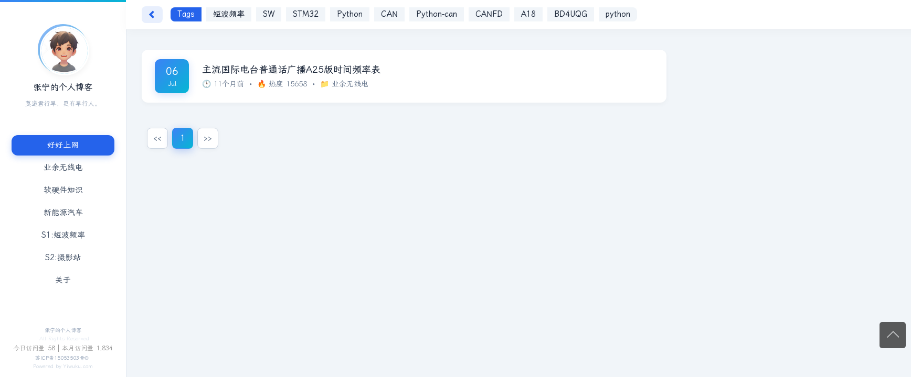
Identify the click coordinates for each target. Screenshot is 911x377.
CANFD (489, 14)
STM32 (306, 14)
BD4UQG (570, 14)
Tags (186, 14)
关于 (63, 280)
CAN (389, 14)
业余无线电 (63, 167)
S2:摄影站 (63, 257)
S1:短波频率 (63, 235)
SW (268, 14)
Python (350, 14)
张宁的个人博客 (63, 330)
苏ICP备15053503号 (59, 358)
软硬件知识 (63, 190)
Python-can (436, 14)
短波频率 (229, 14)
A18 (528, 14)
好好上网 (63, 145)
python (618, 14)
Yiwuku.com (78, 366)
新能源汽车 (63, 212)
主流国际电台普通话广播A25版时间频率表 (291, 69)
